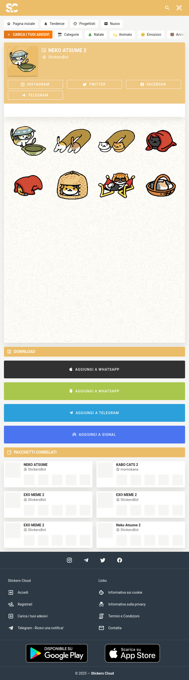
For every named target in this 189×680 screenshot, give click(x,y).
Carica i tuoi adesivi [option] (27, 616)
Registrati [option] (20, 604)
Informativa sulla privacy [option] (122, 604)
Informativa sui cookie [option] (120, 592)
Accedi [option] (18, 592)
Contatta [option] (110, 628)
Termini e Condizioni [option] (119, 616)
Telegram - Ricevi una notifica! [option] (35, 628)
